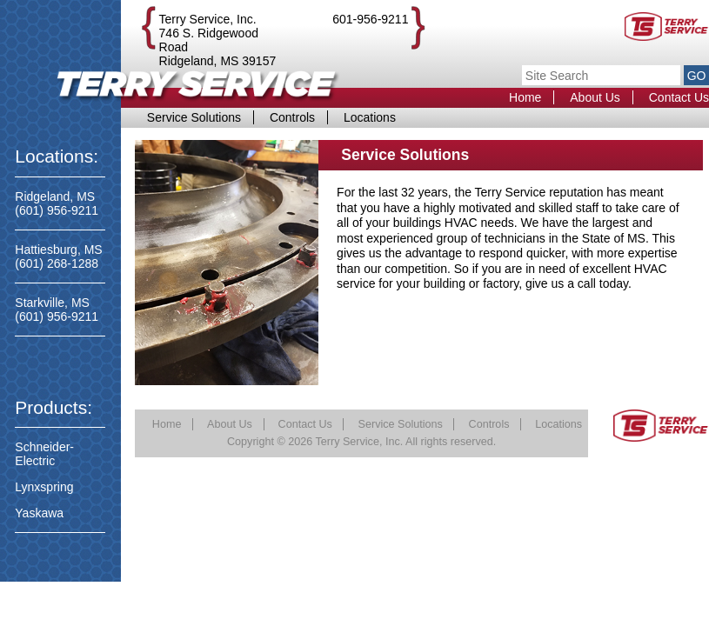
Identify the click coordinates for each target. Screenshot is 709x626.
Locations (370, 117)
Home (525, 97)
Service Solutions (194, 117)
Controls (292, 117)
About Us (595, 97)
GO (696, 76)
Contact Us (679, 97)
